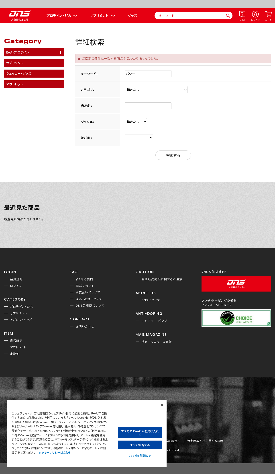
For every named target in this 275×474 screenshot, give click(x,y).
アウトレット (18, 347)
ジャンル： (88, 122)
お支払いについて (88, 292)
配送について (85, 286)
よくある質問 (84, 279)
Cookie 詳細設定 (139, 455)
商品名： (86, 105)
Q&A (242, 19)
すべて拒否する (140, 445)
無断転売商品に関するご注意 (162, 279)
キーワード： (89, 73)
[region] (87, 433)
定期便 (15, 354)
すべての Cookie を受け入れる (140, 432)
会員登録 (16, 279)
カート (268, 19)
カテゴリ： (88, 89)
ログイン (255, 19)
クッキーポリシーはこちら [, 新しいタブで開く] (55, 452)
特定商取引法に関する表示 (205, 441)
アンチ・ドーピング (154, 321)
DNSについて (151, 300)
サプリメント (99, 15)
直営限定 (16, 340)
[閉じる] (162, 405)
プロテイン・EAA (58, 15)
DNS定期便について (90, 305)
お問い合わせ (85, 326)
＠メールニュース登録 (157, 342)
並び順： (86, 138)
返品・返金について (89, 299)
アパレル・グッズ (21, 319)
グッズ (132, 15)
